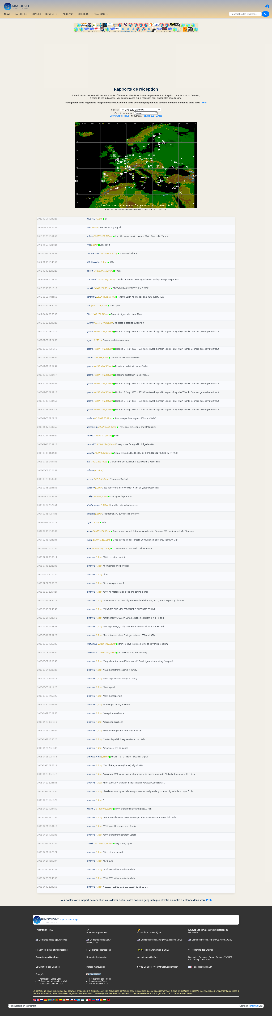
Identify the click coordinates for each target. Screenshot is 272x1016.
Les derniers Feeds (98, 981)
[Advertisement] (136, 58)
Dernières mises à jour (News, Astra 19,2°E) (210, 940)
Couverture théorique (119, 116)
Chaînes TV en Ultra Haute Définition (157, 967)
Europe (159, 116)
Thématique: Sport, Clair (50, 979)
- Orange (195, 959)
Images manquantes (95, 967)
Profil (204, 102)
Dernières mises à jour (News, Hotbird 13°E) (159, 940)
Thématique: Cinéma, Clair (51, 984)
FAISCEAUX (67, 14)
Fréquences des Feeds (100, 979)
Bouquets (192, 957)
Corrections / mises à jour (149, 931)
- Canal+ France (215, 957)
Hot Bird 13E (148, 116)
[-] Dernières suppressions (98, 950)
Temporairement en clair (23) (153, 950)
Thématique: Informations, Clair (53, 981)
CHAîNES (36, 14)
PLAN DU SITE (101, 14)
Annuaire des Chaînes (147, 957)
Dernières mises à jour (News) (51, 940)
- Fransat (204, 959)
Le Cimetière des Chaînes (48, 967)
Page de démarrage (55, 919)
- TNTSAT (227, 957)
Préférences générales (96, 931)
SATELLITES (21, 14)
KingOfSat (253, 1006)
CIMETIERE (83, 14)
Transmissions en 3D (200, 967)
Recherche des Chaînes (200, 950)
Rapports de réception (96, 957)
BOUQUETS (51, 14)
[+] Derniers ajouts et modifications (51, 950)
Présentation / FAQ (44, 930)
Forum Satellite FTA (98, 984)
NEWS (7, 14)
